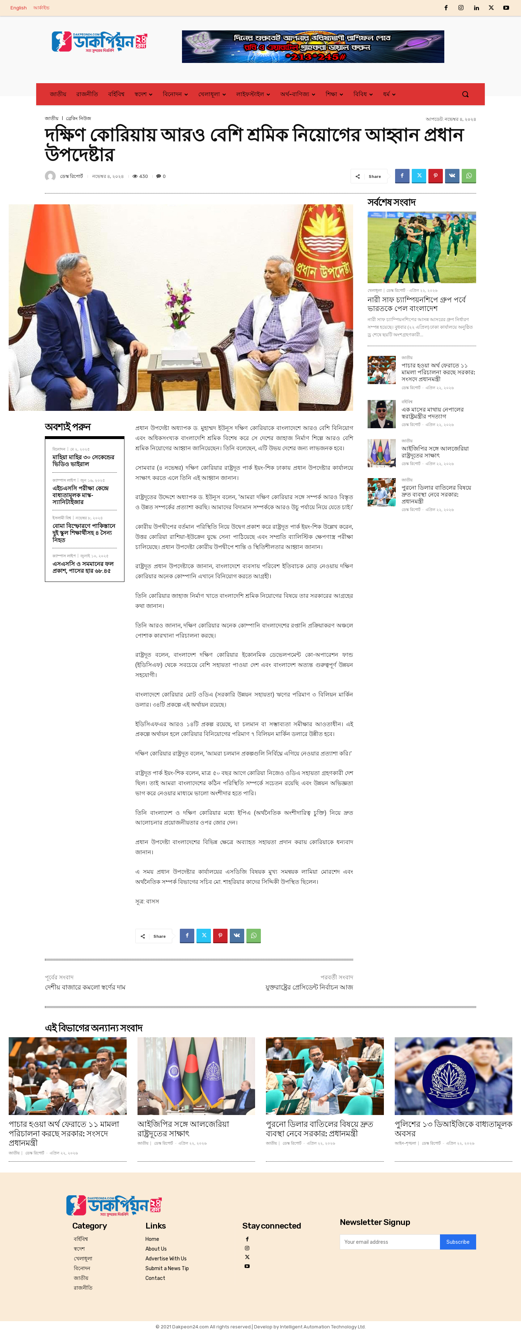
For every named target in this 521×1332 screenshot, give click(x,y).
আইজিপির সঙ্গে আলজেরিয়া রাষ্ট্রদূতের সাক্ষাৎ (435, 452)
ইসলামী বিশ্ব (61, 518)
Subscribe (458, 1242)
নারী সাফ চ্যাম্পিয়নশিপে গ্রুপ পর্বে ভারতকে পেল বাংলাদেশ (417, 304)
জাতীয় (52, 118)
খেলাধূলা (375, 291)
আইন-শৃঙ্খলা (405, 1143)
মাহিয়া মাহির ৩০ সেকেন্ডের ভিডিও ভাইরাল (83, 461)
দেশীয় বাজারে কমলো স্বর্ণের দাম (85, 987)
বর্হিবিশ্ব (407, 402)
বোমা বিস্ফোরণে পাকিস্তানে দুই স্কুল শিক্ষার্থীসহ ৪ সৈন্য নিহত (83, 533)
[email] (390, 1242)
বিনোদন (58, 449)
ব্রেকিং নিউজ (78, 118)
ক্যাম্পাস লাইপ (64, 480)
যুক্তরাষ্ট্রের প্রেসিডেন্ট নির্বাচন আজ (309, 987)
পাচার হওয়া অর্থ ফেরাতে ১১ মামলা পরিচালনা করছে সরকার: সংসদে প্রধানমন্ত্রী (438, 372)
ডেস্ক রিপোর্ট (71, 176)
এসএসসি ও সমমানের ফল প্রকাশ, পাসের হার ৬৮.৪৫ (83, 567)
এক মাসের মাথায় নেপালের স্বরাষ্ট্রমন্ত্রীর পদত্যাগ (433, 413)
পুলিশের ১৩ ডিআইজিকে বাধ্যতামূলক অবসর (453, 1129)
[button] (465, 94)
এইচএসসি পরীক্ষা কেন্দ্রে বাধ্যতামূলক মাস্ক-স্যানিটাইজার (80, 495)
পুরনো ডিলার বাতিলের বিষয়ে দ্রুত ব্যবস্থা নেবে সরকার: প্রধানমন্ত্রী (436, 494)
